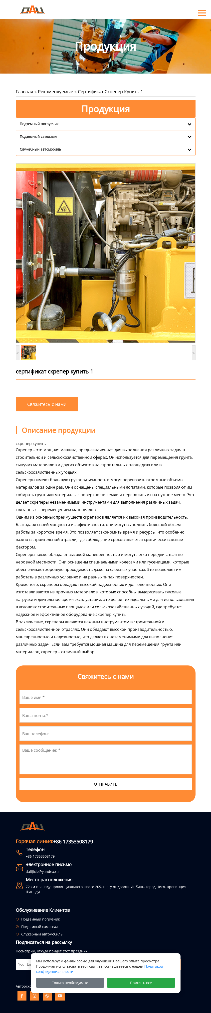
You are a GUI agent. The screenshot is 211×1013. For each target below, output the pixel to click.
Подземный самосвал (38, 136)
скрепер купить (111, 614)
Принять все (141, 982)
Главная (24, 91)
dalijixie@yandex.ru (42, 871)
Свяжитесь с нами (47, 404)
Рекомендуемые (55, 91)
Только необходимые (70, 982)
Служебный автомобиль (40, 149)
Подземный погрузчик (39, 123)
